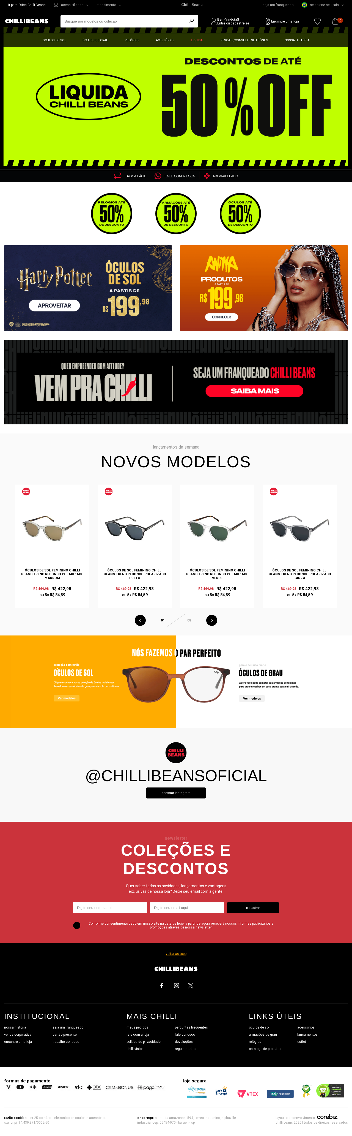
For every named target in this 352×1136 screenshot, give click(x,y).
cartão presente (65, 1035)
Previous (140, 620)
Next (211, 620)
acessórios (306, 1027)
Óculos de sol (54, 40)
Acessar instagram (176, 793)
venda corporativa (17, 1035)
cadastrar (253, 908)
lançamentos (307, 1035)
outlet (301, 1042)
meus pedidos (137, 1027)
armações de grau (263, 1035)
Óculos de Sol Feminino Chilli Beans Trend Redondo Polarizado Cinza (300, 574)
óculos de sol (259, 1027)
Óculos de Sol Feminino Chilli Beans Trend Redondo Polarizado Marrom (52, 574)
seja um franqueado (278, 5)
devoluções (184, 1042)
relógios (255, 1042)
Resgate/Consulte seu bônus (244, 40)
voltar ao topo (176, 954)
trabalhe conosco (66, 1042)
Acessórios (165, 40)
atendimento (106, 5)
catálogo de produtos (265, 1049)
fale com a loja (138, 1035)
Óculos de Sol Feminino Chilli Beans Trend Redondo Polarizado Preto (135, 574)
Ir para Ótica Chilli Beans (27, 5)
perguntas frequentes (191, 1027)
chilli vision (135, 1049)
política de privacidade (144, 1042)
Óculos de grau (95, 40)
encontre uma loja (18, 1042)
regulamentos (185, 1049)
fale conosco (185, 1035)
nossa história (15, 1027)
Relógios (132, 40)
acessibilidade (72, 5)
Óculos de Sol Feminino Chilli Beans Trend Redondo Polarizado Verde (217, 574)
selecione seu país (320, 5)
